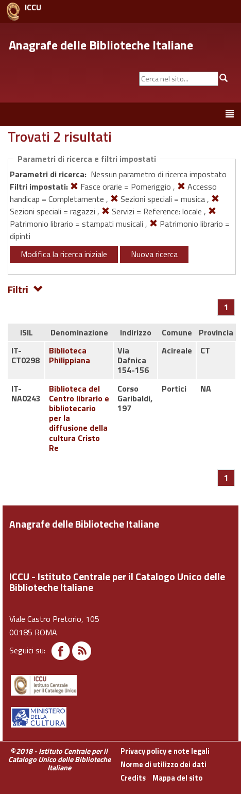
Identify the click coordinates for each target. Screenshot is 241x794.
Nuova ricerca (154, 254)
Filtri (25, 288)
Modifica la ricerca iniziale (64, 254)
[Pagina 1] (226, 307)
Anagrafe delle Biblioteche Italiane (101, 45)
